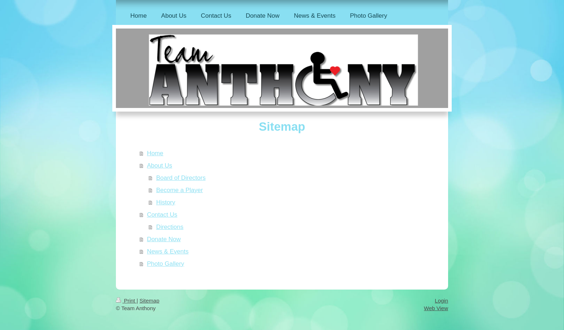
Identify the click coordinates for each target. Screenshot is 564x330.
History (165, 202)
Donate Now (164, 239)
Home (155, 153)
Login (441, 301)
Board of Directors (180, 177)
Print (126, 301)
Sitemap (149, 301)
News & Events (167, 251)
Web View (436, 308)
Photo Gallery (165, 263)
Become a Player (179, 190)
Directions (169, 226)
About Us (159, 165)
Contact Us (162, 214)
